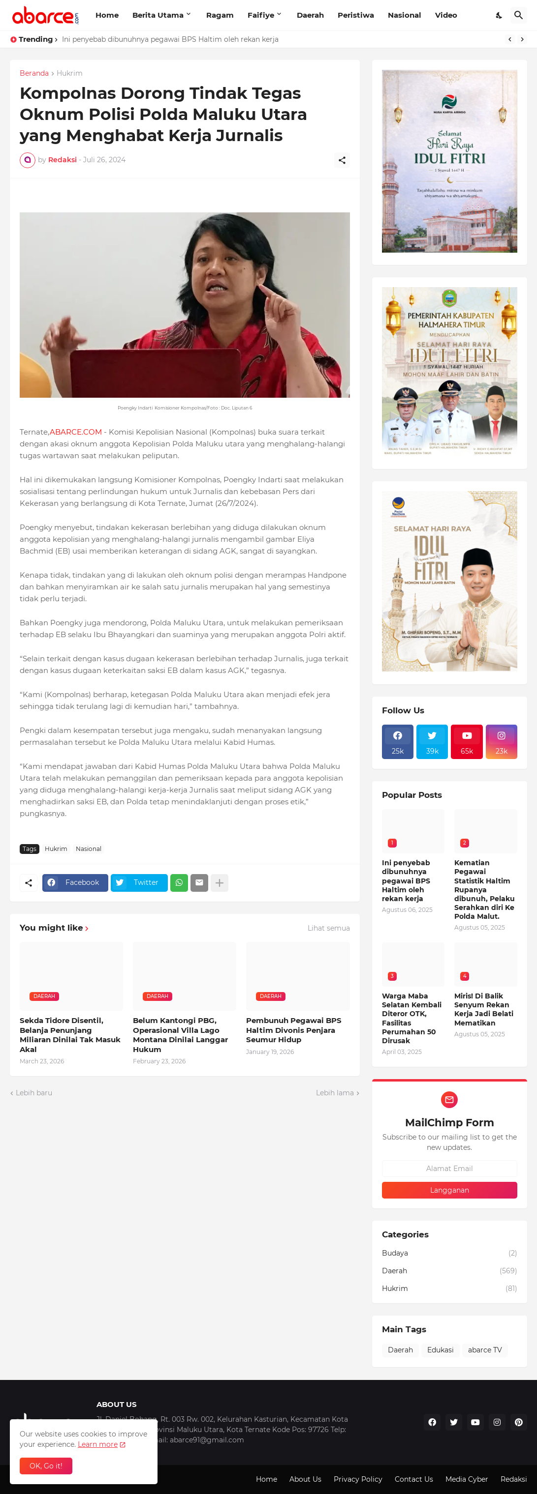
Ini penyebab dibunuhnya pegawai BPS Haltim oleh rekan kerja (170, 39)
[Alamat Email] (449, 1168)
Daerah (310, 15)
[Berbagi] (342, 160)
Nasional (404, 15)
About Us (305, 1479)
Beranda (34, 74)
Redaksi (514, 1479)
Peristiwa (356, 15)
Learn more (98, 1444)
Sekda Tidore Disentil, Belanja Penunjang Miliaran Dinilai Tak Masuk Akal (70, 1035)
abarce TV (485, 1350)
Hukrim (70, 74)
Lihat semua (329, 928)
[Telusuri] (518, 15)
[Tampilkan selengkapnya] (219, 883)
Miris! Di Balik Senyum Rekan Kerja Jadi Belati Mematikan (483, 1009)
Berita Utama (158, 15)
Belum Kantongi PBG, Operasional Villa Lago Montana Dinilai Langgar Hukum (180, 1035)
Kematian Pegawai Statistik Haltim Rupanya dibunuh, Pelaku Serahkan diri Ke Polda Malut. (484, 889)
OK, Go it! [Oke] (46, 1466)
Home (107, 15)
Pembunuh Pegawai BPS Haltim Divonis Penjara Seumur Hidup (294, 1030)
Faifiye (261, 15)
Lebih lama (335, 1092)
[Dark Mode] (499, 15)
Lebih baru (34, 1092)
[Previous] (510, 39)
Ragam (220, 15)
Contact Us (414, 1479)
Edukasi (440, 1350)
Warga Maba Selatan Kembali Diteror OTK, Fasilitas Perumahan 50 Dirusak (412, 1018)
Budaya (449, 1254)
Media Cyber (466, 1479)
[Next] (522, 39)
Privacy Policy (358, 1479)
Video (446, 15)
